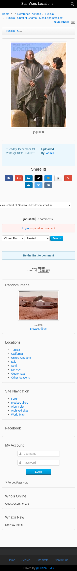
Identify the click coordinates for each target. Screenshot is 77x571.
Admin (50, 153)
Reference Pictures (29, 14)
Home (5, 14)
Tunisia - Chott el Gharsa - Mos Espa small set (34, 17)
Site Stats (43, 560)
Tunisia (49, 14)
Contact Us (61, 560)
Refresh (57, 238)
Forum (15, 398)
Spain (14, 365)
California (17, 353)
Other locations (20, 377)
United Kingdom (21, 357)
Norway (15, 369)
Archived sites (19, 410)
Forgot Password (18, 482)
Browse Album (38, 328)
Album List (17, 406)
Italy (13, 361)
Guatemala (18, 373)
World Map (17, 414)
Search (26, 560)
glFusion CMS (45, 568)
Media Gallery (19, 402)
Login (25, 228)
